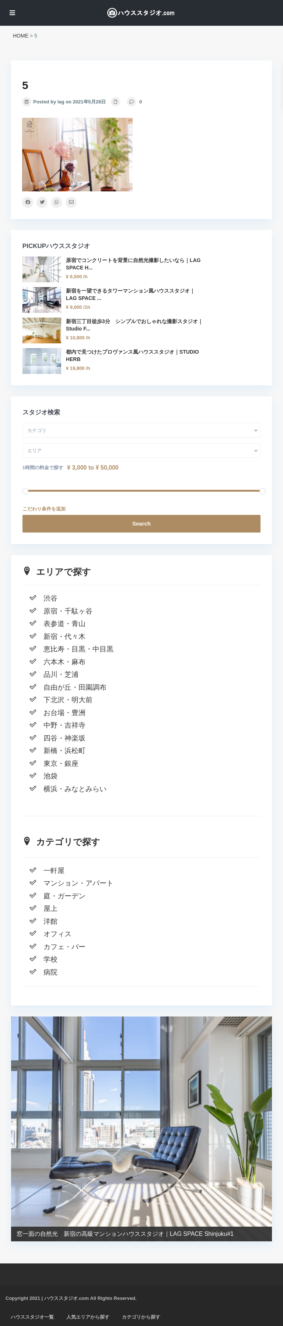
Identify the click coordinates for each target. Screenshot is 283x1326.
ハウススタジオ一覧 (32, 1316)
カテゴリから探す (141, 1316)
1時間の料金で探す (42, 467)
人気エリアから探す (87, 1316)
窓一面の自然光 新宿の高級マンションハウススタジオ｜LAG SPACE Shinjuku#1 (125, 1234)
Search (141, 523)
